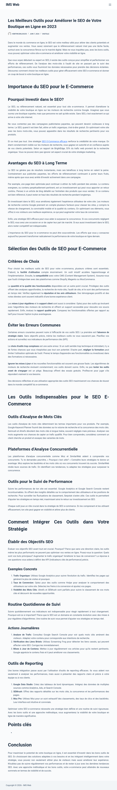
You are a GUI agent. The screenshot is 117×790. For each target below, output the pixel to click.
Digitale (45, 34)
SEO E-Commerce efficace (54, 141)
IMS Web (12, 5)
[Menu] (110, 4)
